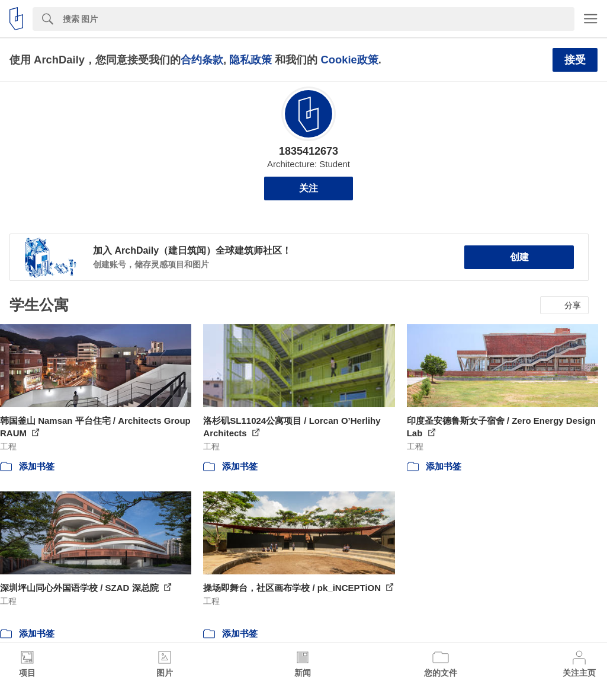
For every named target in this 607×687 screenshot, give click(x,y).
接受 (575, 60)
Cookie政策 (349, 59)
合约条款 (202, 59)
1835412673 (308, 151)
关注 (308, 188)
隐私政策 (250, 59)
